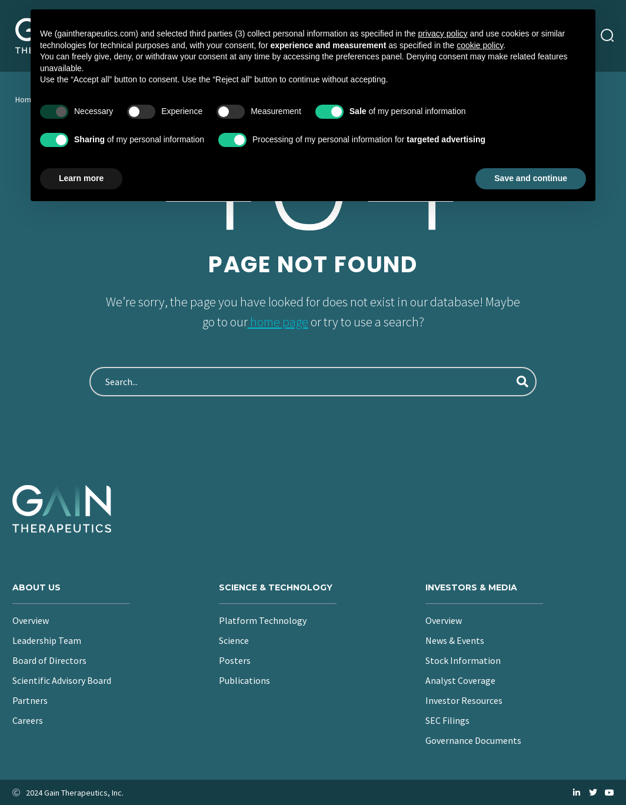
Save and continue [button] (530, 178)
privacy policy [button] (443, 33)
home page (278, 321)
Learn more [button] (81, 178)
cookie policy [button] (480, 45)
